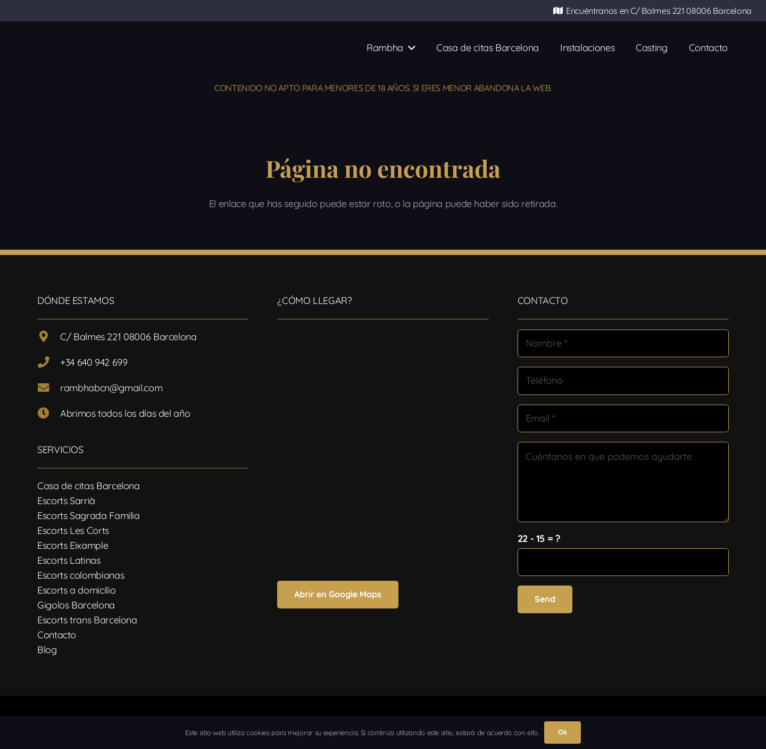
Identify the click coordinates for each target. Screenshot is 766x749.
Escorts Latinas (69, 560)
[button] (409, 48)
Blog (47, 650)
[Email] (623, 418)
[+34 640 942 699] (48, 362)
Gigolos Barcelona (76, 605)
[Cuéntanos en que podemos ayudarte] (623, 482)
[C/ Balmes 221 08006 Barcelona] (48, 337)
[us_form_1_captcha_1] (623, 562)
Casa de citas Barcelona (88, 486)
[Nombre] (623, 343)
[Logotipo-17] (174, 48)
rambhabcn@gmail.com (111, 388)
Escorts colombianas (80, 575)
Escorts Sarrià (66, 501)
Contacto (56, 635)
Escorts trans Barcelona (87, 620)
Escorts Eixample (72, 545)
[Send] (545, 599)
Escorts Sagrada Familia (88, 515)
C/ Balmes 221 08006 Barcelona (128, 337)
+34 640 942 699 (94, 362)
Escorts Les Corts (73, 530)
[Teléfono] (623, 380)
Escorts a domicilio (76, 590)
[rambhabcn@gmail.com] (48, 388)
